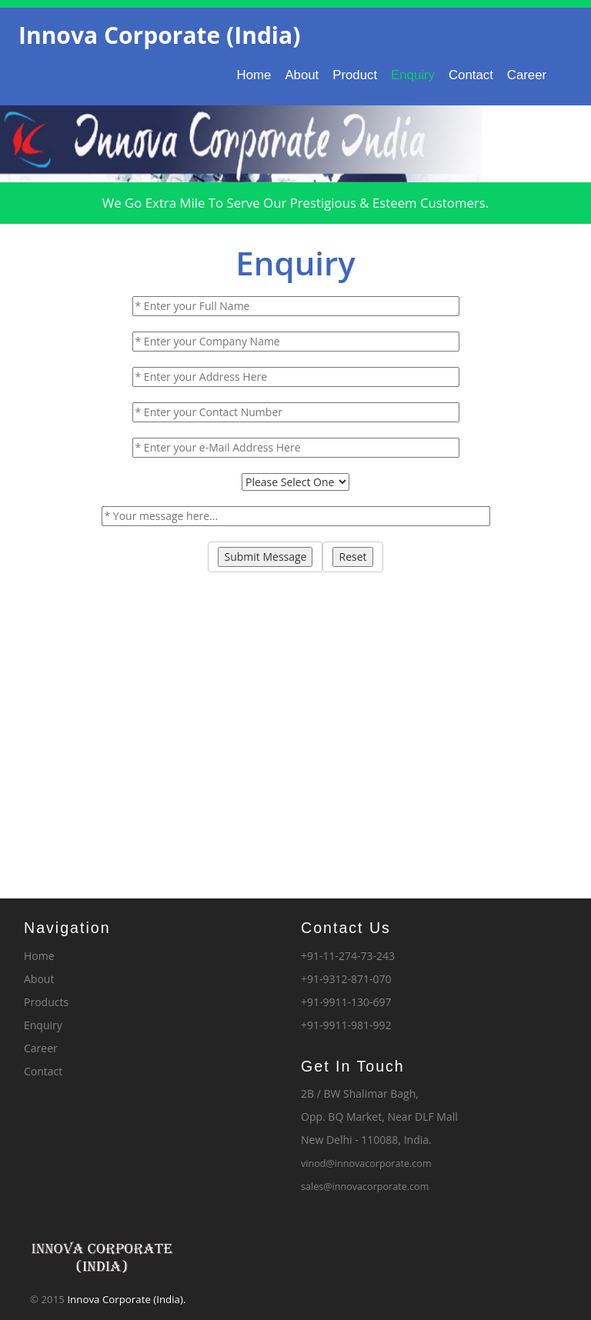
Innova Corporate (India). (126, 1299)
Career (526, 75)
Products (46, 1002)
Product (354, 75)
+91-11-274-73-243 (348, 955)
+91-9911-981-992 (346, 1025)
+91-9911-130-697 (346, 1002)
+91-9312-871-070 (346, 979)
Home (254, 75)
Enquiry (413, 75)
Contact (471, 75)
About (302, 75)
